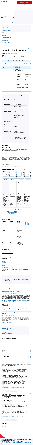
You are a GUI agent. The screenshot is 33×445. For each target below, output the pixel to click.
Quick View (6, 179)
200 (14, 101)
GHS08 (3, 224)
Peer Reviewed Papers (6, 42)
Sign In (9, 60)
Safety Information (5, 38)
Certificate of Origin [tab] (13, 252)
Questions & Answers (6, 44)
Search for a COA (5, 272)
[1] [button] (7, 159)
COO (9, 28)
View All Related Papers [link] (6, 322)
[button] (29, 363)
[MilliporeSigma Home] (5, 1)
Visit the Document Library (7, 282)
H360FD (18, 222)
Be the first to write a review (9, 428)
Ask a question (27, 356)
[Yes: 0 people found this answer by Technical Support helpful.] (7, 391)
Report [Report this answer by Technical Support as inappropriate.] (14, 391)
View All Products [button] (16, 216)
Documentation (5, 40)
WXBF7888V (4, 261)
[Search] (31, 4)
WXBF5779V (4, 264)
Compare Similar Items (6, 37)
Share (29, 48)
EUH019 (11, 229)
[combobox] (16, 4)
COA (5, 28)
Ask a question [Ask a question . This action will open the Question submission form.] (15, 53)
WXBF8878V (4, 259)
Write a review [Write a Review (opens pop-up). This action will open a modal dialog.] (10, 53)
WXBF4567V (4, 265)
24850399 (26, 81)
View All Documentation (7, 30)
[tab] (2, 7)
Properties (4, 33)
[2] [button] (5, 160)
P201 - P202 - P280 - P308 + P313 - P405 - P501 (27, 224)
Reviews (3, 45)
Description (4, 35)
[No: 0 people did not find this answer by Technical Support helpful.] (11, 391)
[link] (4, 347)
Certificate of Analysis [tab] (6, 252)
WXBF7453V (4, 262)
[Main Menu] (1, 1)
